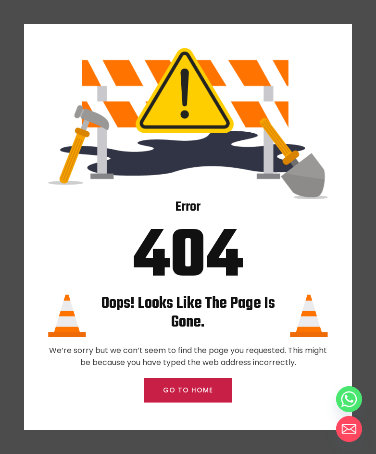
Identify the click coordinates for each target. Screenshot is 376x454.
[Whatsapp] (349, 399)
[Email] (349, 429)
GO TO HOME (188, 390)
